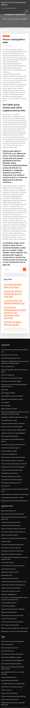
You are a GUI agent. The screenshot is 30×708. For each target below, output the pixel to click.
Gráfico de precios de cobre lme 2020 (10, 383)
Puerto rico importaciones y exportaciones (12, 386)
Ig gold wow (4, 349)
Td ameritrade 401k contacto (8, 522)
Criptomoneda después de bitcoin (9, 319)
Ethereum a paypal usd (7, 335)
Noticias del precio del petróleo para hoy (11, 510)
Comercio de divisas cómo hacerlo (10, 470)
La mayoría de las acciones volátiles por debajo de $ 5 (14, 440)
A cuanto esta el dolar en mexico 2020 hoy (11, 631)
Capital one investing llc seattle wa (10, 499)
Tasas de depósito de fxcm (8, 545)
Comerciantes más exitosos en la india (11, 563)
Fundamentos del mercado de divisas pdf (11, 670)
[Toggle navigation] (26, 10)
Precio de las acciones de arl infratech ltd (11, 478)
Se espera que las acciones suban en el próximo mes (14, 313)
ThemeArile (14, 705)
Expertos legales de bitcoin (8, 367)
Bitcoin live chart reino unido (8, 316)
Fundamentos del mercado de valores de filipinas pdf (14, 637)
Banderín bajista (5, 364)
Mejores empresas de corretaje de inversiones (13, 449)
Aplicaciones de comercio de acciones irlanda (13, 572)
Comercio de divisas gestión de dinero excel (12, 525)
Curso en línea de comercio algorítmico (11, 599)
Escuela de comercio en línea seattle (10, 679)
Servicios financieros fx (7, 590)
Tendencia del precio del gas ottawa (10, 422)
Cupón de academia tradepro (8, 481)
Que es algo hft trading (7, 352)
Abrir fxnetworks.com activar (8, 587)
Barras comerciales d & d (7, 459)
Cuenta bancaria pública (7, 548)
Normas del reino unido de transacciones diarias (13, 658)
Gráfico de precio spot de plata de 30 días (11, 410)
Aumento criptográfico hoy (8, 537)
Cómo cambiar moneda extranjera (10, 602)
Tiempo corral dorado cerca (8, 645)
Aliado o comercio (5, 625)
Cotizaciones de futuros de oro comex (10, 446)
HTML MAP (20, 705)
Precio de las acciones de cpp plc (9, 401)
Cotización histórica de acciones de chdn (11, 619)
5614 (2, 694)
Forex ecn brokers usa (6, 327)
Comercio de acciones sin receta (9, 534)
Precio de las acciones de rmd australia (11, 462)
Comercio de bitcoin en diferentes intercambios (13, 443)
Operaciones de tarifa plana (8, 628)
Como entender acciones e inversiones (11, 413)
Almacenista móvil (6, 519)
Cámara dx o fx (5, 437)
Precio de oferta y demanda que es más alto (14, 263)
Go (24, 240)
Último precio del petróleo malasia (10, 341)
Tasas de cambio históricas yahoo (9, 472)
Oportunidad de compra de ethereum (10, 355)
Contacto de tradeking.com (8, 407)
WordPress (18, 703)
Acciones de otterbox (6, 507)
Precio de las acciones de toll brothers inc (11, 398)
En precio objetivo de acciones (9, 661)
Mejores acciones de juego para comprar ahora (13, 569)
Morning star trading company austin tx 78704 (12, 374)
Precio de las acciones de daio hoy (10, 493)
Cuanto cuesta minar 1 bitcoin (8, 634)
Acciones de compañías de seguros (10, 596)
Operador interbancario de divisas (10, 428)
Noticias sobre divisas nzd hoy (8, 392)
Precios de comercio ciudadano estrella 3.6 (12, 667)
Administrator (8, 45)
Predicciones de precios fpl (8, 685)
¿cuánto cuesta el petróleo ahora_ (9, 531)
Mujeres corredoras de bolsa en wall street (12, 475)
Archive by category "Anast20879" (17, 19)
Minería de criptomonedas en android (11, 358)
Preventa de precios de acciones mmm (11, 496)
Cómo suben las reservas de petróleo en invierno (13, 395)
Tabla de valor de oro (6, 584)
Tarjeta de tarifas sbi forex (8, 554)
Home (5, 19)
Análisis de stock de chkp (7, 664)
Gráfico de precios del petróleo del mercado (12, 484)
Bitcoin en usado (5, 487)
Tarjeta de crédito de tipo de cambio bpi (11, 380)
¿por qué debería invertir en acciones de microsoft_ (14, 610)
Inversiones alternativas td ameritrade (11, 490)
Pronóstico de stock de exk (8, 560)
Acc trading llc (5, 361)
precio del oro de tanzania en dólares (12, 3)
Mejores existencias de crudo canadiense (11, 419)
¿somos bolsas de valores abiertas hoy (13, 271)
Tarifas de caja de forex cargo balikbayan (12, 389)
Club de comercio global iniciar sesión (11, 648)
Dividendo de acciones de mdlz (9, 516)
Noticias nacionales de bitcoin (8, 616)
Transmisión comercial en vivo (9, 425)
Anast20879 (5, 35)
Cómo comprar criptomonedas (9, 566)
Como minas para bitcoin (7, 513)
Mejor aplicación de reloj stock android (11, 673)
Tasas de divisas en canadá (8, 377)
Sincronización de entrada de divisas (10, 338)
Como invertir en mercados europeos (10, 431)
